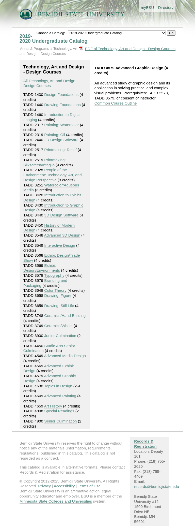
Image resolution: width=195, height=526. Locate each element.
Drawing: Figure (57, 295)
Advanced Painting (60, 396)
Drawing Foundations (62, 105)
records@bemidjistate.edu (156, 486)
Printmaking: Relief (60, 150)
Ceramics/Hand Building (65, 315)
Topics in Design (58, 386)
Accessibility (64, 486)
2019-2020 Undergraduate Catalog (54, 38)
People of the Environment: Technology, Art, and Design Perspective (52, 175)
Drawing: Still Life (59, 305)
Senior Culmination (60, 421)
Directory (165, 7)
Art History (53, 406)
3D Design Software (61, 215)
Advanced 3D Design (62, 235)
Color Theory (55, 290)
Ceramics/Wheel (58, 326)
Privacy (44, 486)
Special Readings (59, 411)
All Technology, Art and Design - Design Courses (50, 83)
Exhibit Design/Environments (41, 268)
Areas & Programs (34, 49)
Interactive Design (59, 245)
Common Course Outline (115, 103)
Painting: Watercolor (61, 125)
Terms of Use (89, 486)
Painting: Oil (54, 135)
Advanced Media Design (65, 356)
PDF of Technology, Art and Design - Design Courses (130, 49)
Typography (54, 275)
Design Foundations (61, 94)
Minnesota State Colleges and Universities (56, 501)
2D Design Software (61, 140)
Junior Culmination (60, 335)
